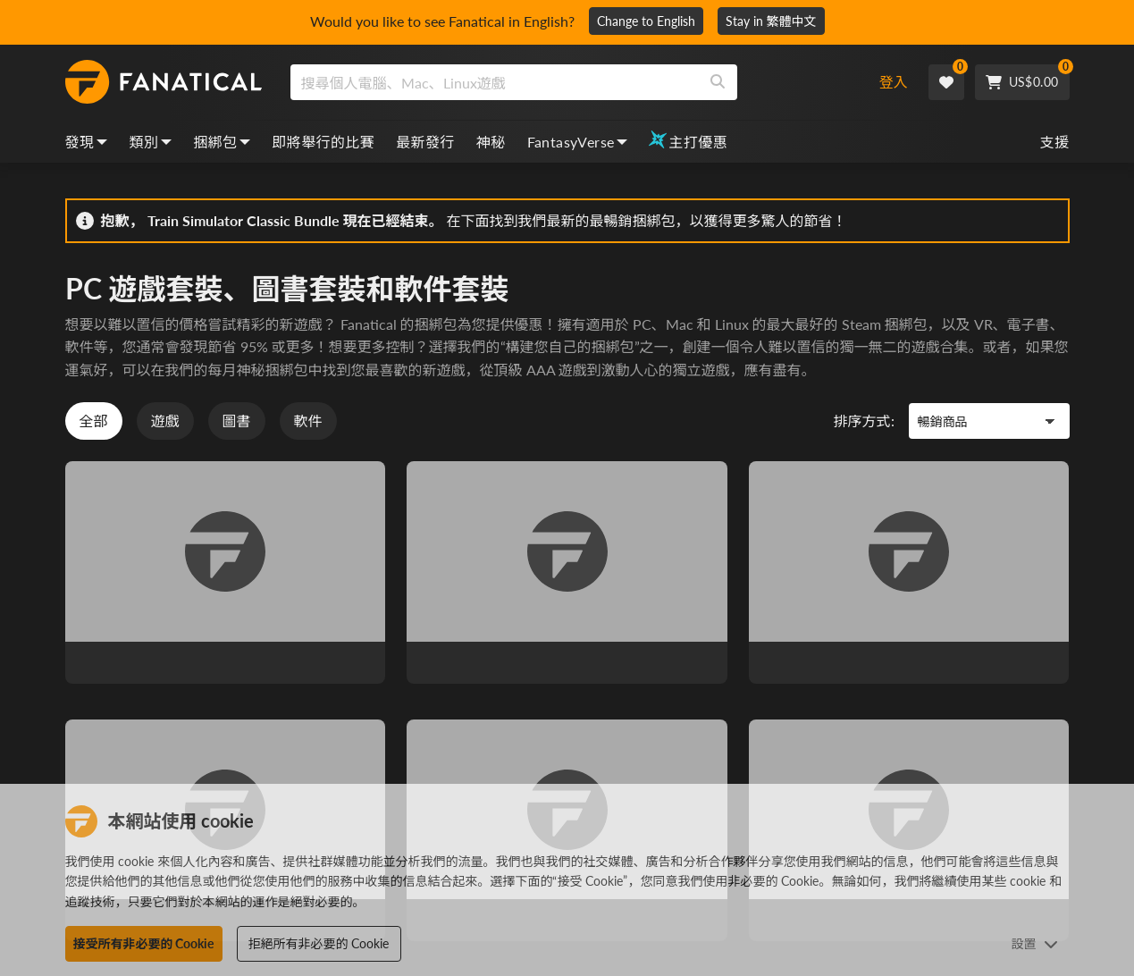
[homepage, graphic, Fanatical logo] (163, 82)
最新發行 (425, 141)
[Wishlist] (946, 82)
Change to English (646, 21)
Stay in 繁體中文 (771, 21)
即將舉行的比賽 (323, 141)
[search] (494, 82)
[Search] (717, 82)
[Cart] (1022, 82)
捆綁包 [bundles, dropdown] (221, 141)
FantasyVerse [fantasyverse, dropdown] (577, 141)
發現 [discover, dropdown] (86, 141)
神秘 (491, 141)
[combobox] (570, 82)
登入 (893, 81)
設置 (1035, 943)
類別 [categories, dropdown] (150, 141)
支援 (1055, 141)
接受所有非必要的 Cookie (143, 943)
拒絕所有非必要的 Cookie (319, 943)
